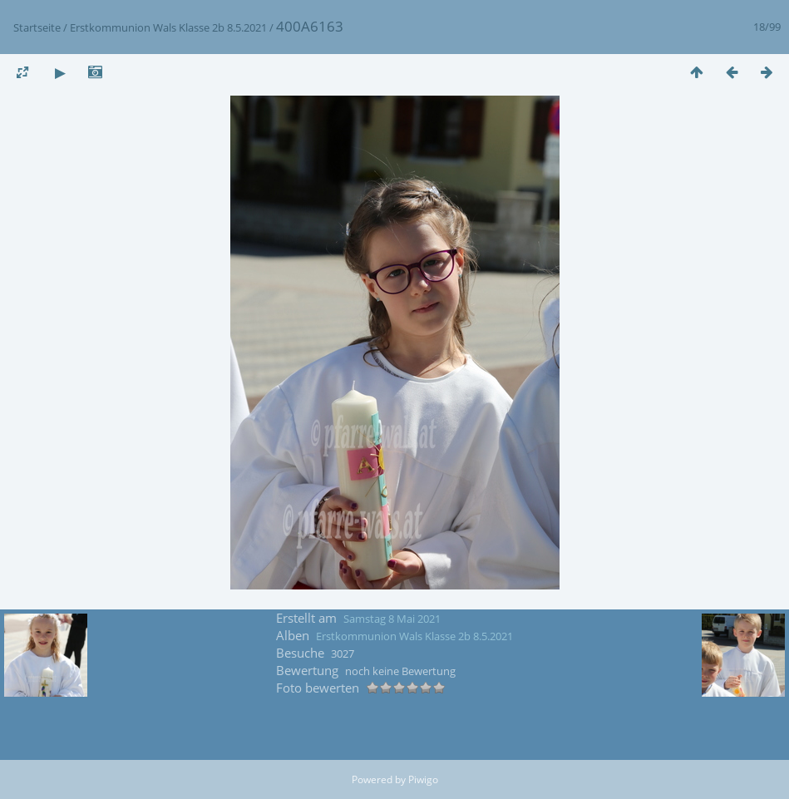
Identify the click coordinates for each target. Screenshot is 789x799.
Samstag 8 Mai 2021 (392, 618)
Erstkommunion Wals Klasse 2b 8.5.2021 (168, 27)
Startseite (37, 27)
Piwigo (423, 779)
